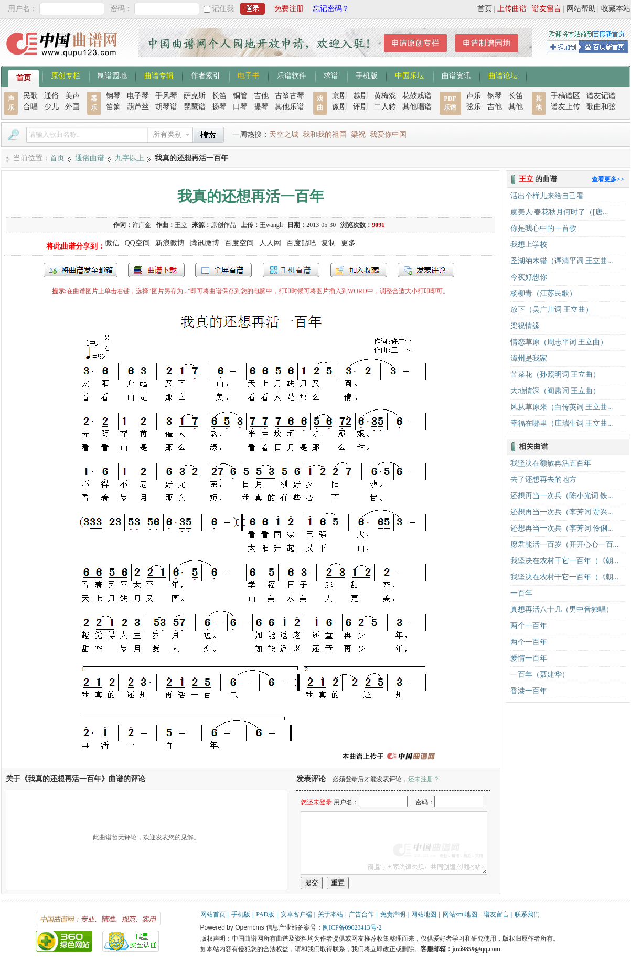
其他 (515, 107)
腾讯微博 (204, 243)
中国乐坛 (409, 75)
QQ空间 (137, 243)
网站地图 (423, 914)
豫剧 (339, 107)
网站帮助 (581, 9)
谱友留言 (546, 9)
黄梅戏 (385, 96)
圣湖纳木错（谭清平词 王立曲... (561, 261)
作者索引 (205, 75)
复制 (328, 243)
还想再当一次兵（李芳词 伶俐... (561, 528)
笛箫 (113, 107)
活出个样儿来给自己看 (547, 196)
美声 (72, 96)
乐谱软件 (291, 75)
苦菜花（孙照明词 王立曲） (555, 375)
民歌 (30, 96)
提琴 (261, 107)
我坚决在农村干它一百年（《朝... (564, 561)
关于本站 (330, 914)
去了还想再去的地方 (543, 479)
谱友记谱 (601, 96)
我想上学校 (528, 245)
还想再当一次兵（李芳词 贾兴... (561, 512)
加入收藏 (358, 270)
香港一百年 (528, 691)
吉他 (261, 96)
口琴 (240, 107)
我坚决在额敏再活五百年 (550, 463)
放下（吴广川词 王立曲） (551, 310)
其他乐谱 (289, 107)
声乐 (473, 96)
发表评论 (426, 270)
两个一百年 (528, 626)
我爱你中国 (388, 134)
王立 (181, 225)
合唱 (30, 107)
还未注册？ (424, 779)
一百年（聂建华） (539, 674)
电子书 (249, 75)
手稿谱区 (565, 96)
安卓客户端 (296, 914)
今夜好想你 (528, 277)
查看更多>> (608, 179)
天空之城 (283, 134)
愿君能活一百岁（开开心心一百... (564, 544)
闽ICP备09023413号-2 (352, 927)
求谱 (331, 75)
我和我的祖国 (325, 134)
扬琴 (219, 107)
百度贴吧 (301, 243)
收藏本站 (615, 9)
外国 (72, 107)
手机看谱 (291, 270)
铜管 (240, 96)
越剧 (360, 96)
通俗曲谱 (89, 158)
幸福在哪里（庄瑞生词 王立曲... (561, 423)
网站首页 (213, 914)
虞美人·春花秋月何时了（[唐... (559, 212)
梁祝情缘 (525, 326)
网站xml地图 (460, 914)
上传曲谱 (512, 9)
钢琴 (113, 96)
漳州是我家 (528, 358)
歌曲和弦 (601, 107)
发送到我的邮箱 (80, 270)
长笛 (219, 96)
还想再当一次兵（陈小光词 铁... (561, 496)
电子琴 (138, 96)
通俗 (51, 96)
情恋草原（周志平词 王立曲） (559, 342)
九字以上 (129, 158)
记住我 (223, 9)
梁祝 (358, 134)
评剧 (360, 107)
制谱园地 (112, 75)
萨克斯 (195, 96)
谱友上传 (565, 107)
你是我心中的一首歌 (543, 228)
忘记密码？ (331, 9)
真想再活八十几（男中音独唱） (561, 609)
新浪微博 (170, 243)
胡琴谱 (166, 107)
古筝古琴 (289, 96)
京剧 (339, 96)
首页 (484, 9)
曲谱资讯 (456, 75)
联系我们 (527, 914)
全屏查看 (223, 270)
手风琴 (166, 96)
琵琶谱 (195, 107)
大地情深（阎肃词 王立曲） (555, 391)
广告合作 (361, 914)
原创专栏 (65, 75)
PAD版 (265, 914)
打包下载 (156, 270)
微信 (112, 243)
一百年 (521, 593)
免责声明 (392, 914)
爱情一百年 (528, 658)
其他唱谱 (417, 107)
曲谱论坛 (503, 75)
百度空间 (239, 243)
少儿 (51, 107)
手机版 (367, 75)
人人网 (270, 243)
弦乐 (473, 107)
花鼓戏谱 (417, 96)
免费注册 (289, 9)
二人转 (385, 107)
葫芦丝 (138, 107)
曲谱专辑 (159, 75)
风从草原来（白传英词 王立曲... (561, 407)
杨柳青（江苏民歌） (543, 293)
